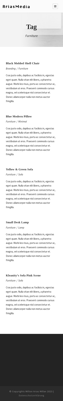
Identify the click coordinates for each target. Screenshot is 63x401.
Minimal (22, 121)
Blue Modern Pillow (19, 116)
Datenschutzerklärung (31, 395)
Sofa (20, 174)
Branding (11, 68)
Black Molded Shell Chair (22, 63)
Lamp (21, 227)
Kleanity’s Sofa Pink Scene (23, 275)
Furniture (23, 68)
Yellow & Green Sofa (19, 169)
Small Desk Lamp (17, 222)
